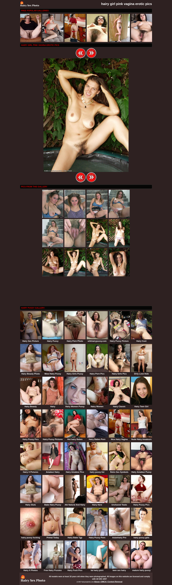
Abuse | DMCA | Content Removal (108, 582)
